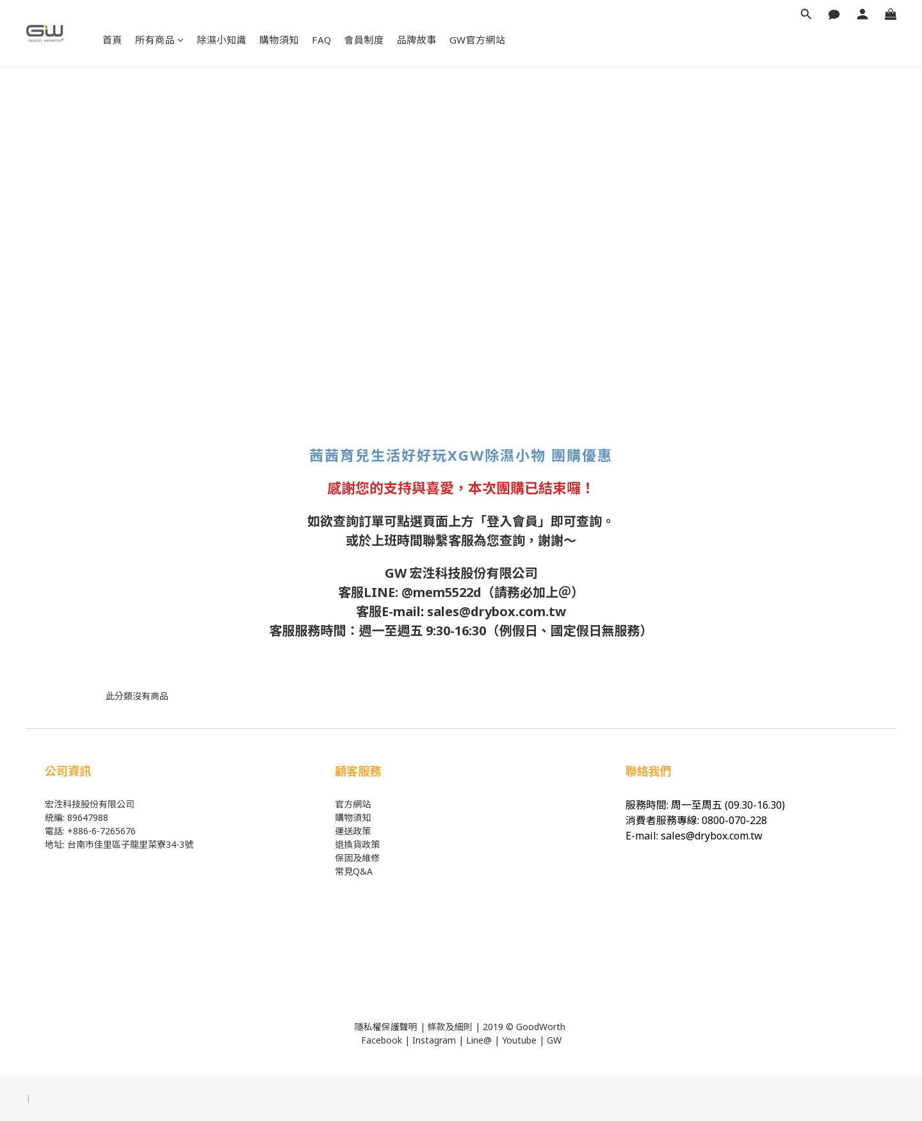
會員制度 (364, 39)
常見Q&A (354, 871)
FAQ (322, 39)
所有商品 (159, 39)
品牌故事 (417, 39)
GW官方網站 (477, 39)
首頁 (112, 39)
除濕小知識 (222, 39)
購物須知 (279, 39)
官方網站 (353, 804)
